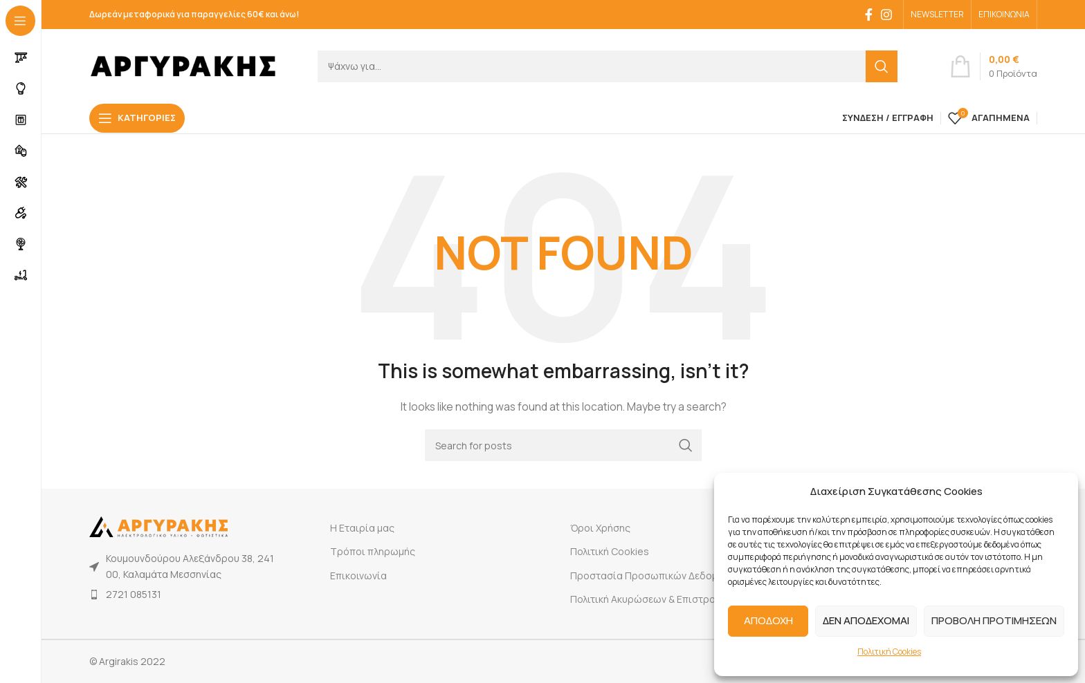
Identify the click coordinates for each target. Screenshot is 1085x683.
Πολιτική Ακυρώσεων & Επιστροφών (653, 599)
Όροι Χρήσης (600, 527)
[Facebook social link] (869, 14)
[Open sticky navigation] (137, 118)
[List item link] (184, 594)
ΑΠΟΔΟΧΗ (768, 620)
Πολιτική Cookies (889, 651)
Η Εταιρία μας (362, 527)
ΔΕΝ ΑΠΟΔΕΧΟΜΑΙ (866, 620)
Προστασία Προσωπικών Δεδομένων (655, 575)
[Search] (607, 66)
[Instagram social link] (886, 14)
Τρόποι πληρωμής (372, 551)
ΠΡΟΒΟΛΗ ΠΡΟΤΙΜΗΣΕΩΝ (994, 620)
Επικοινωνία (358, 575)
